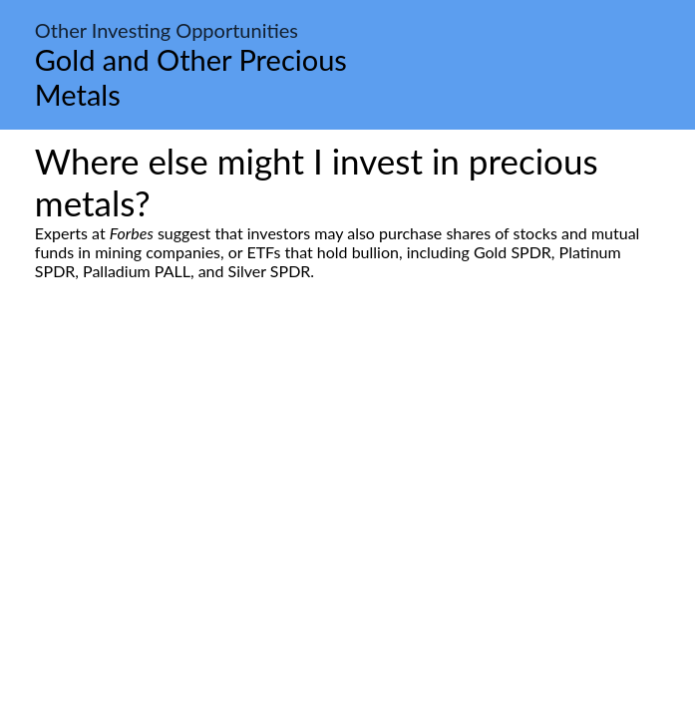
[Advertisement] (347, 467)
